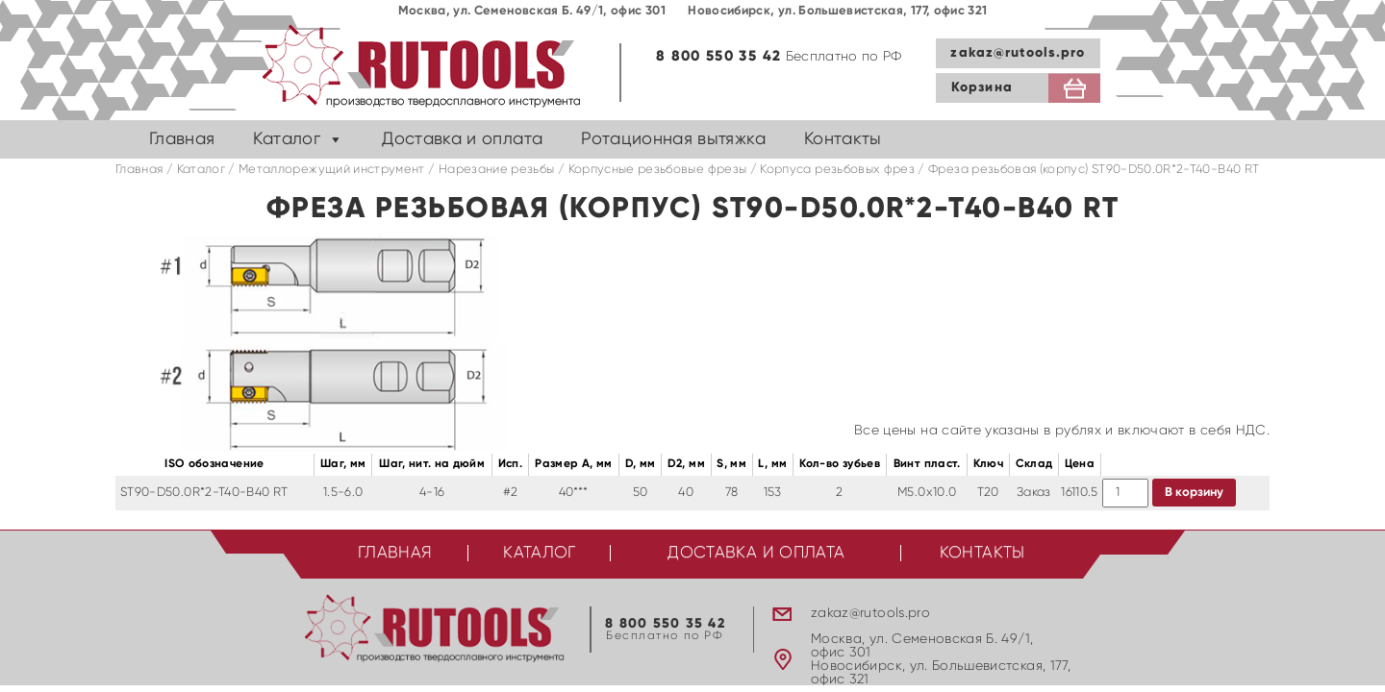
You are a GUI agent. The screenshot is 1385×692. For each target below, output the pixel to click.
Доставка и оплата (462, 139)
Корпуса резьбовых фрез (837, 169)
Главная (181, 139)
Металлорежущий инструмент (332, 169)
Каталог (286, 139)
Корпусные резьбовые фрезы (657, 169)
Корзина (982, 87)
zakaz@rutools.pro (1017, 53)
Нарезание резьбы (497, 169)
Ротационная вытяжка (673, 139)
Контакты (843, 139)
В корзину (1194, 492)
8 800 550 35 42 (718, 56)
